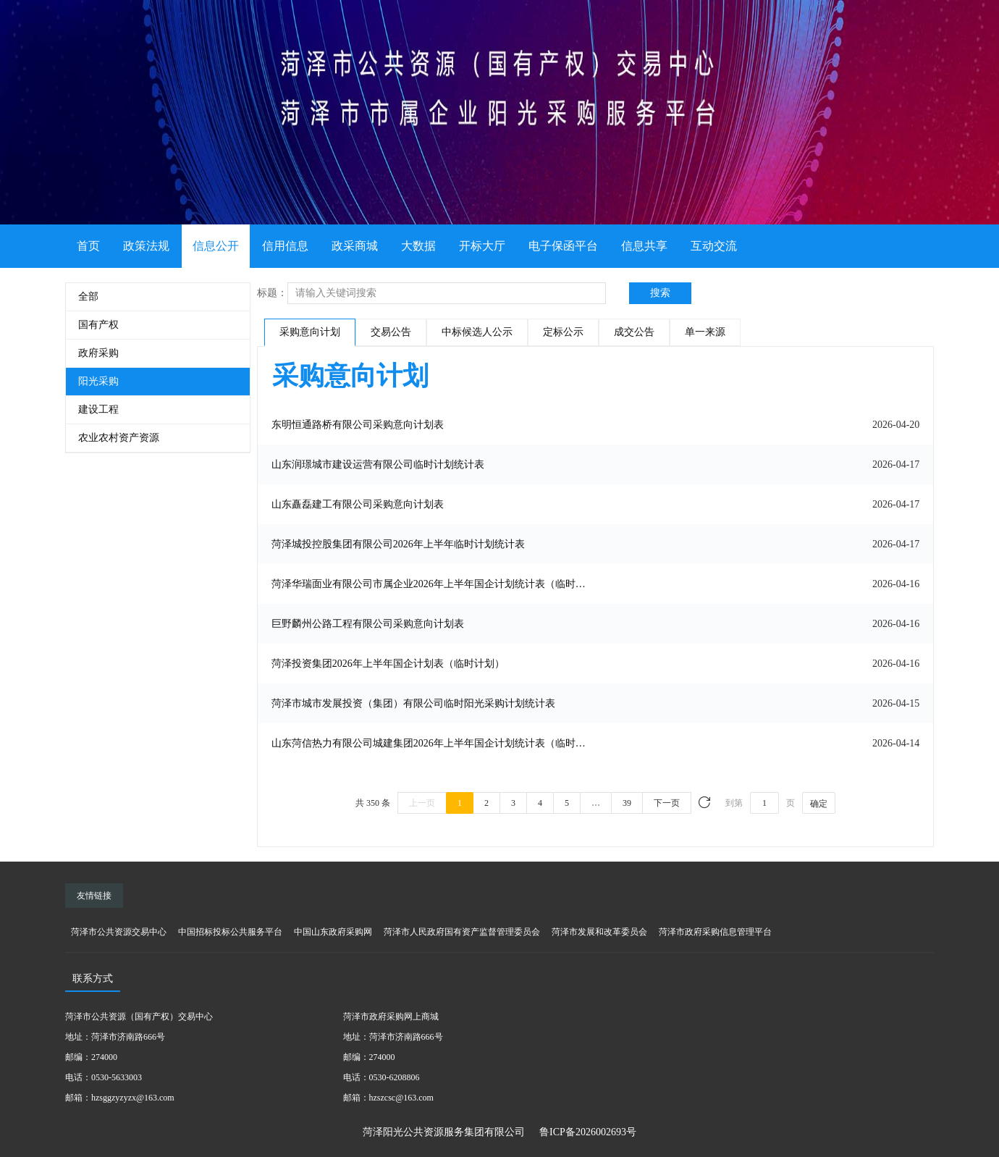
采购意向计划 (309, 332)
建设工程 (98, 409)
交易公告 (391, 332)
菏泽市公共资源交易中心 (118, 932)
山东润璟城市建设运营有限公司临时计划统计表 (377, 464)
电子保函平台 (563, 246)
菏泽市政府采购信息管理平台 (715, 932)
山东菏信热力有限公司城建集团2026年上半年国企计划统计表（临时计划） (432, 743)
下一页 (667, 803)
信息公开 (216, 246)
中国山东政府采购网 (333, 932)
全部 (88, 296)
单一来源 (705, 332)
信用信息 (285, 246)
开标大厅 (482, 246)
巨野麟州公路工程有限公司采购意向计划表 (367, 623)
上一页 (422, 803)
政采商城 (355, 246)
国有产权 (98, 324)
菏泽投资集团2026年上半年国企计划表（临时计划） (388, 663)
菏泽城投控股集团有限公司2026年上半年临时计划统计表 (398, 544)
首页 (88, 246)
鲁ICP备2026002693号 (587, 1132)
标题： (272, 292)
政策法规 (146, 246)
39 (627, 803)
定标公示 (563, 332)
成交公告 (634, 332)
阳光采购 (98, 381)
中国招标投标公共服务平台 (230, 932)
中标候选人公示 (477, 332)
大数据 (418, 246)
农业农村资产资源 (118, 437)
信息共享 (644, 246)
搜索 (660, 292)
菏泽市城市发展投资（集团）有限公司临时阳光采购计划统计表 (413, 703)
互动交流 (714, 246)
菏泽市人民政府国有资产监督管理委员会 (462, 932)
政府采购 (98, 353)
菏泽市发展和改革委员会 (599, 932)
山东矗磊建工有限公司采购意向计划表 (357, 504)
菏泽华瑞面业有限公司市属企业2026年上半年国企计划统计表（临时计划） (432, 583)
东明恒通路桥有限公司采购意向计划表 (357, 424)
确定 (818, 804)
